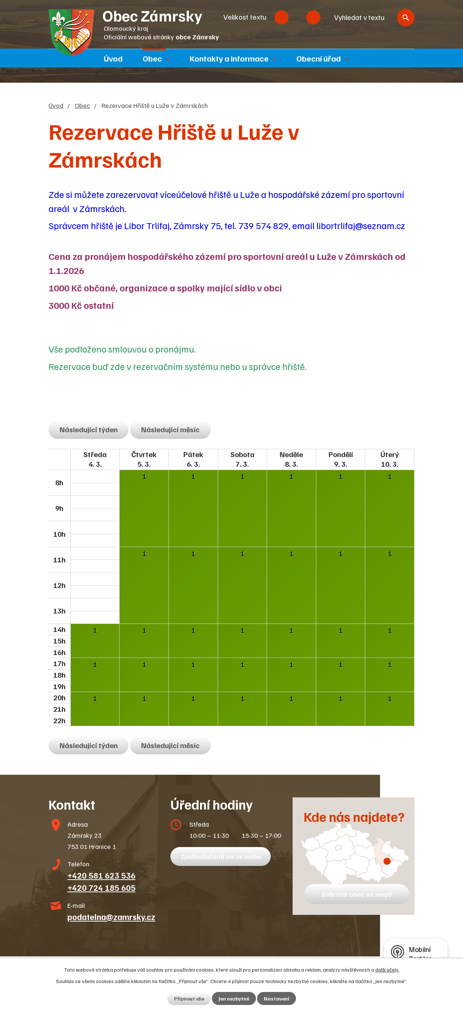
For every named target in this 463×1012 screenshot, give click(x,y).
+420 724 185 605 (101, 887)
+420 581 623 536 (101, 875)
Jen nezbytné (234, 998)
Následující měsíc (170, 429)
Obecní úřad (318, 58)
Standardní (297, 17)
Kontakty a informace (229, 58)
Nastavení (276, 998)
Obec (152, 58)
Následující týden (89, 429)
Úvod (113, 58)
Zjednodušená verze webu (220, 856)
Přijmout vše (189, 998)
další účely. (387, 969)
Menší (281, 17)
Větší (313, 17)
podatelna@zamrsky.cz (111, 917)
